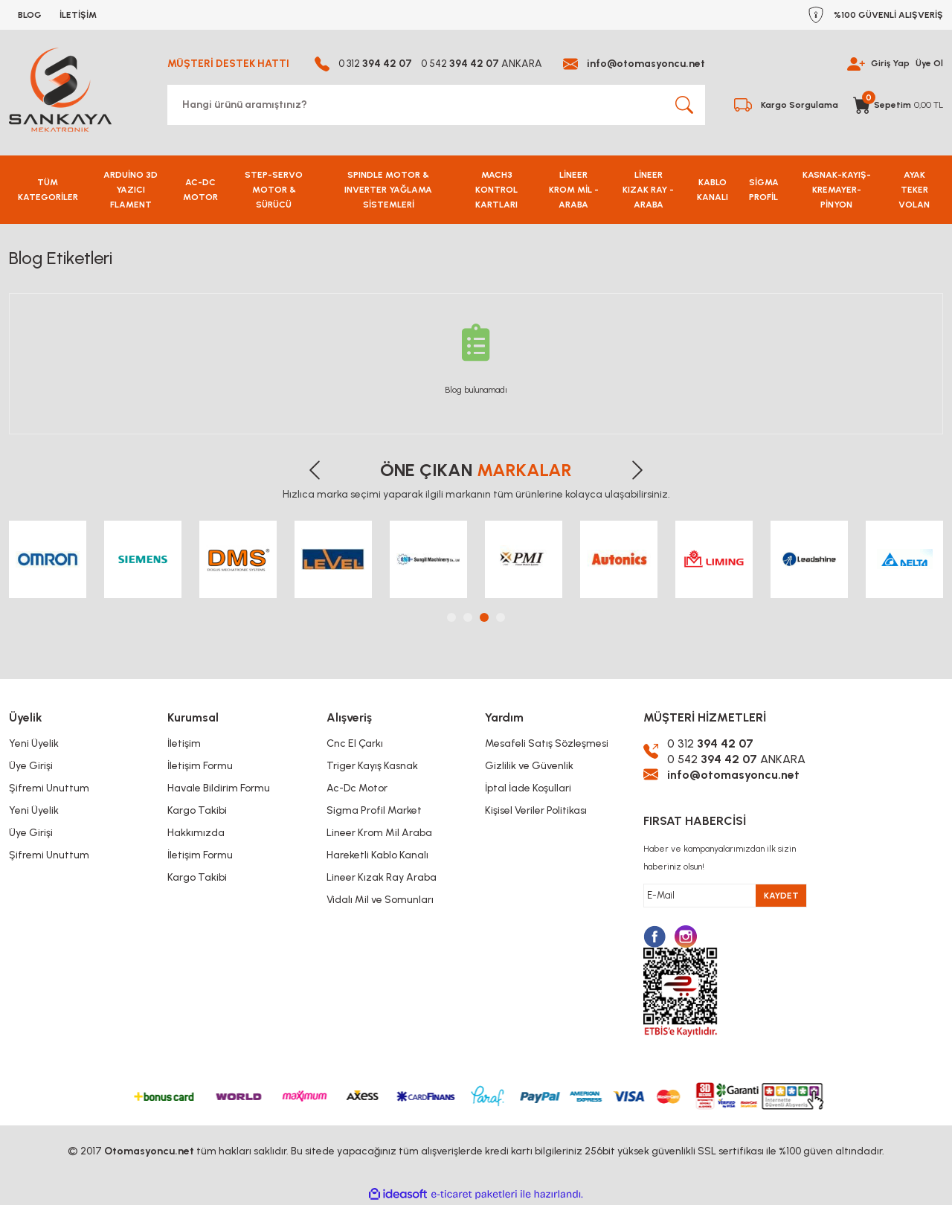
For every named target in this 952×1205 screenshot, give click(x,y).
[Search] (436, 105)
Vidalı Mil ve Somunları (380, 899)
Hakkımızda (196, 832)
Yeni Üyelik (34, 743)
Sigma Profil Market (374, 810)
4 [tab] (500, 617)
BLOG (30, 15)
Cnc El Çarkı (355, 743)
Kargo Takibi (197, 810)
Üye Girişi (31, 765)
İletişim (184, 743)
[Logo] (60, 90)
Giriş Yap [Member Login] (890, 64)
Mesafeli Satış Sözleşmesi (546, 743)
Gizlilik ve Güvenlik (529, 765)
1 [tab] (451, 617)
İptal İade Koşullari (528, 788)
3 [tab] (484, 617)
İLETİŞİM (78, 15)
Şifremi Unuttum (49, 788)
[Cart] (898, 105)
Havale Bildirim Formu (218, 788)
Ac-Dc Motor (357, 788)
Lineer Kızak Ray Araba (382, 877)
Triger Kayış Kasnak (372, 765)
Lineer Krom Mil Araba (379, 832)
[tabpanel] (47, 559)
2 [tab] (467, 617)
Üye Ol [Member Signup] (929, 64)
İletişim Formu (200, 765)
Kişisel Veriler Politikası (536, 810)
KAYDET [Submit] (781, 895)
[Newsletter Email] (725, 895)
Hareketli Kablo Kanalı (377, 855)
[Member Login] (856, 63)
